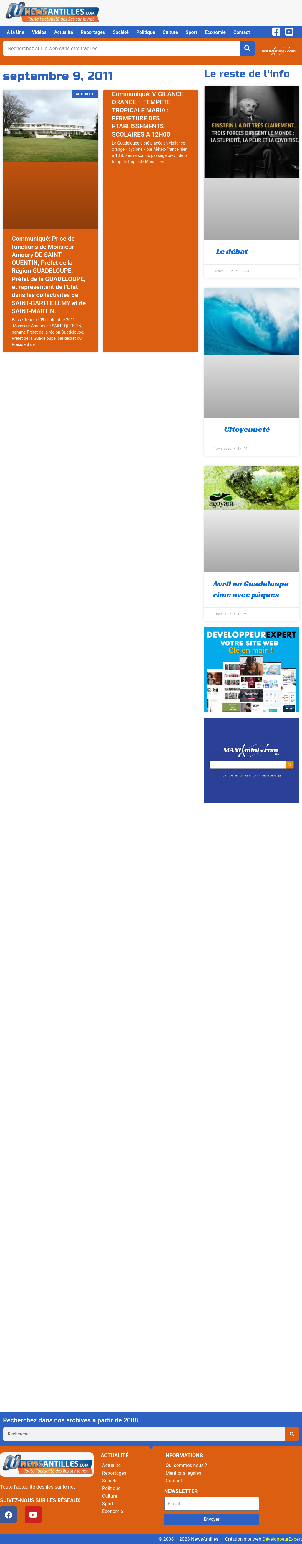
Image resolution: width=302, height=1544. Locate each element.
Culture (170, 32)
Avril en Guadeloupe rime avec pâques (251, 588)
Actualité (63, 32)
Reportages (93, 32)
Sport (191, 32)
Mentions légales (183, 1473)
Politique (145, 32)
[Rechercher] (247, 48)
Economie (215, 32)
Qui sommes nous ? (186, 1465)
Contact (241, 32)
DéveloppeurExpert (282, 1539)
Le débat (230, 251)
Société (121, 32)
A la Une (15, 32)
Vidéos (39, 32)
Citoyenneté (241, 429)
